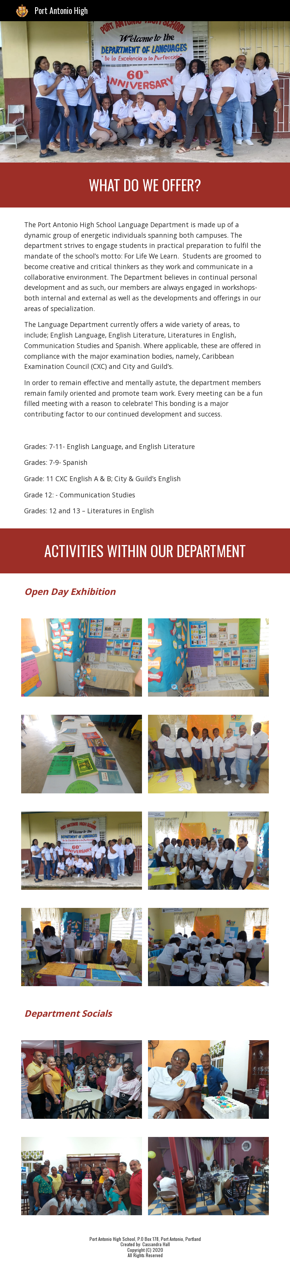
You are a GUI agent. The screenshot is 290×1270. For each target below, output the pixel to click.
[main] (144, 185)
